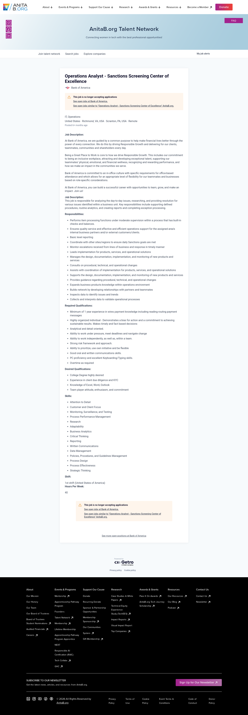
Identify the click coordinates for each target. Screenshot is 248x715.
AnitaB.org (62, 702)
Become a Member (199, 7)
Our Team (31, 607)
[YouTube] (40, 699)
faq (233, 20)
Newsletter (203, 601)
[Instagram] (8, 23)
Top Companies (121, 631)
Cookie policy (130, 570)
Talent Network (64, 617)
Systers (88, 633)
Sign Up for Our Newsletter (199, 682)
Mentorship (62, 596)
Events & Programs (71, 7)
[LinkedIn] (8, 36)
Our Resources (177, 596)
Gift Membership (93, 638)
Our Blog (174, 601)
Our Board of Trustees (37, 613)
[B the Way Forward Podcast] (51, 699)
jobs (72, 53)
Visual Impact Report (121, 625)
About (48, 7)
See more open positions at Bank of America (124, 536)
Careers (32, 635)
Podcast (174, 607)
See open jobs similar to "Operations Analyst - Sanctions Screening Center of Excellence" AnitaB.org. (123, 106)
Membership (63, 623)
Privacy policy (116, 570)
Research (126, 7)
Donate (86, 596)
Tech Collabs (63, 660)
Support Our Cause (101, 7)
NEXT (57, 644)
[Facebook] (8, 29)
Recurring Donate (92, 601)
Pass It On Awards (151, 596)
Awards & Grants (150, 7)
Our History (32, 601)
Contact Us (203, 596)
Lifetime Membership (65, 629)
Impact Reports (120, 619)
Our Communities (92, 627)
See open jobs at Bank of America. (90, 101)
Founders (59, 611)
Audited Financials (37, 629)
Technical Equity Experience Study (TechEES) (121, 609)
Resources (174, 7)
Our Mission (32, 596)
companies (94, 53)
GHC (59, 666)
